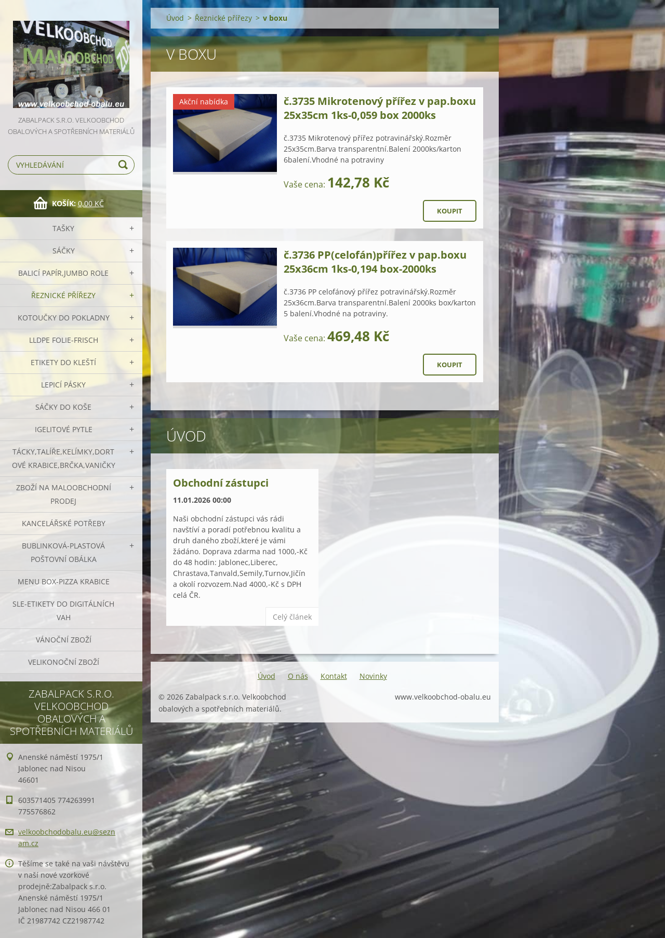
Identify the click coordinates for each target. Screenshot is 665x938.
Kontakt (334, 676)
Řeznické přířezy (63, 295)
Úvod (175, 18)
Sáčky (63, 251)
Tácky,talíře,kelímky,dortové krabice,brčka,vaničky (63, 458)
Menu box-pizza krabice (64, 581)
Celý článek (292, 617)
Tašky (63, 228)
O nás (298, 676)
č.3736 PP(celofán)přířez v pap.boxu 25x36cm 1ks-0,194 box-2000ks (375, 262)
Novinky (373, 676)
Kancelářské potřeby (63, 523)
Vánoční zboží (63, 640)
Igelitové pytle (63, 429)
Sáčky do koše (63, 407)
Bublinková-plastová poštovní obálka (63, 552)
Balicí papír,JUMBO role (63, 273)
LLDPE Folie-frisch (63, 340)
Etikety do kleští (63, 362)
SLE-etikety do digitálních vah (63, 610)
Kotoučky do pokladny (64, 318)
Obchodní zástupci (221, 483)
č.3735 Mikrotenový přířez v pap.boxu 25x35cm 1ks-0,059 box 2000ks (380, 108)
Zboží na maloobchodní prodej (63, 494)
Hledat (124, 164)
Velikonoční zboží (63, 662)
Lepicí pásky (63, 385)
